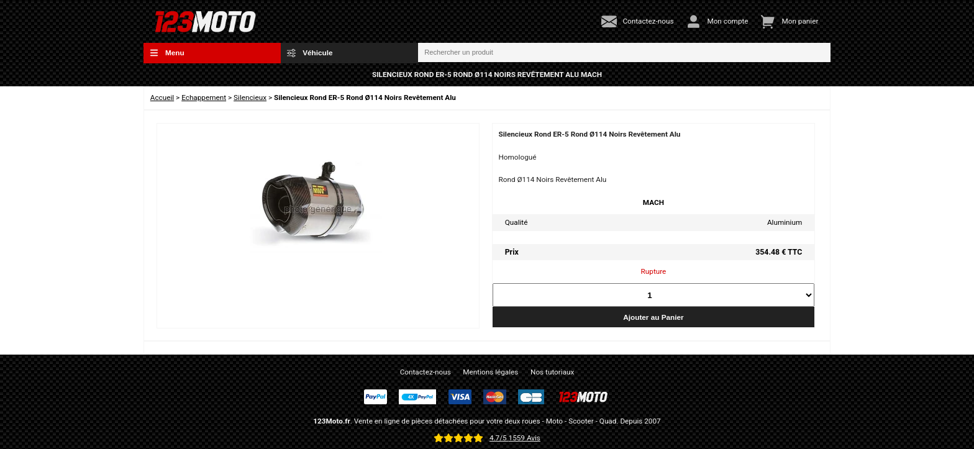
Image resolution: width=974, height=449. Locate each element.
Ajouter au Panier (653, 317)
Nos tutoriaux (552, 372)
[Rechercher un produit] (624, 53)
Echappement (203, 97)
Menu (167, 52)
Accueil (162, 97)
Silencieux (250, 97)
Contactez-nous (425, 372)
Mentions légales (490, 372)
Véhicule (310, 52)
